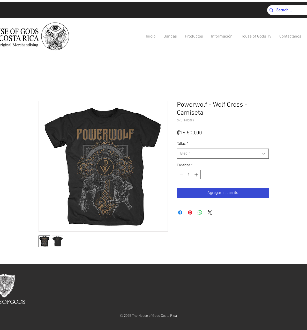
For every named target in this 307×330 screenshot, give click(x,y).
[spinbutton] (188, 174)
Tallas (182, 144)
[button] (170, 36)
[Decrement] (181, 174)
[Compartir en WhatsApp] (200, 212)
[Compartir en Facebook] (180, 212)
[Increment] (196, 174)
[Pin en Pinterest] (190, 212)
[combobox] (223, 154)
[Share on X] (210, 212)
